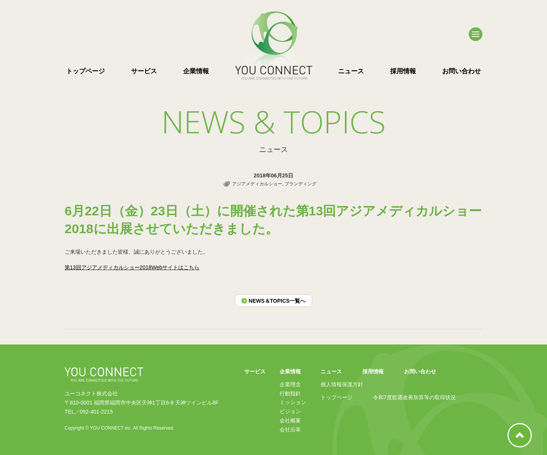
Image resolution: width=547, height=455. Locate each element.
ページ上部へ (519, 435)
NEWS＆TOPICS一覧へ (274, 301)
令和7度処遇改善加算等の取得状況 (414, 397)
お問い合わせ (461, 71)
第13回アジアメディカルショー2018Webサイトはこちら (132, 267)
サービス (144, 71)
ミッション (293, 402)
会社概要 (290, 420)
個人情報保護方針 (342, 384)
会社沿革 (290, 430)
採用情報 (403, 71)
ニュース (351, 71)
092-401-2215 (96, 412)
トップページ (85, 71)
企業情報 (196, 71)
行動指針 (290, 393)
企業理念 (290, 384)
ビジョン (290, 411)
